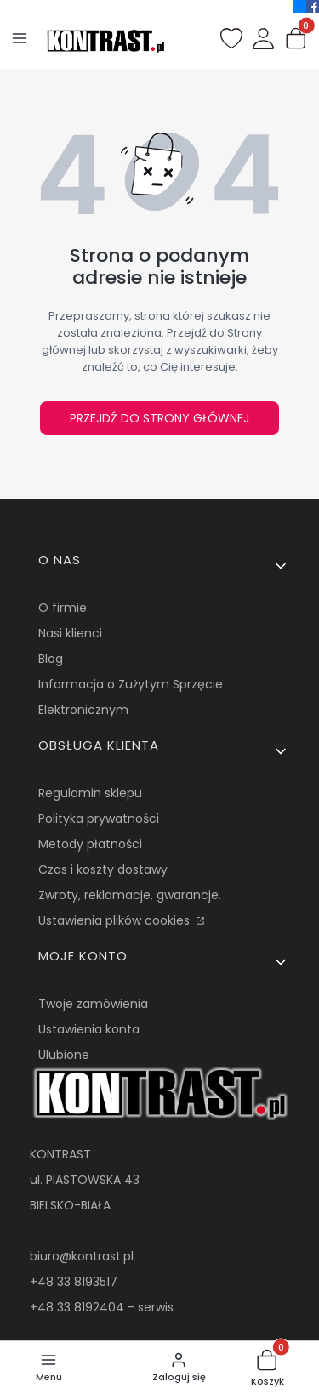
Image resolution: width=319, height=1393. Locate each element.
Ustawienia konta (89, 1029)
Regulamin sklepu (90, 792)
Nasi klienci (70, 633)
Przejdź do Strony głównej (159, 418)
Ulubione (63, 1054)
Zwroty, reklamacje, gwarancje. (129, 894)
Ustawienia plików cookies (115, 920)
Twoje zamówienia (93, 1003)
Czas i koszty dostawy (103, 869)
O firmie (62, 607)
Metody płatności (90, 843)
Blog (50, 658)
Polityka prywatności (98, 818)
